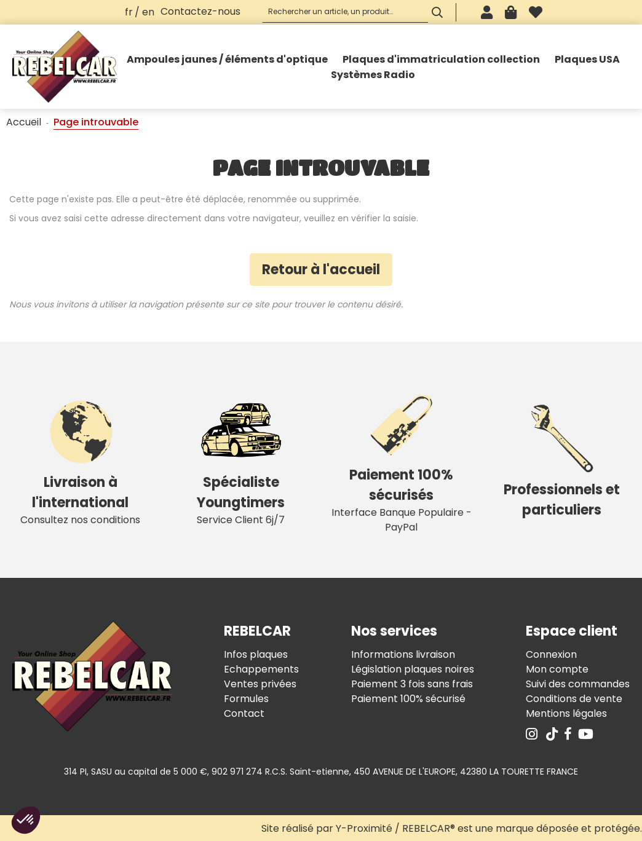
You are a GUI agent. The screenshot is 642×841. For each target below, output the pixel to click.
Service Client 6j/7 (240, 459)
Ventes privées (260, 684)
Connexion (551, 654)
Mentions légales (566, 713)
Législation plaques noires (412, 669)
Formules (246, 699)
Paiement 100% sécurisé (408, 699)
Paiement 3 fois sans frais (412, 684)
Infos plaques (256, 654)
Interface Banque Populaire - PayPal (401, 459)
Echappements (261, 669)
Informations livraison (403, 654)
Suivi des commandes (578, 684)
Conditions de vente (574, 699)
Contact (244, 713)
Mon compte (557, 669)
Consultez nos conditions (80, 459)
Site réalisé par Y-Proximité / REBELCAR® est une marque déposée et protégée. (451, 828)
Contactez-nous (200, 11)
